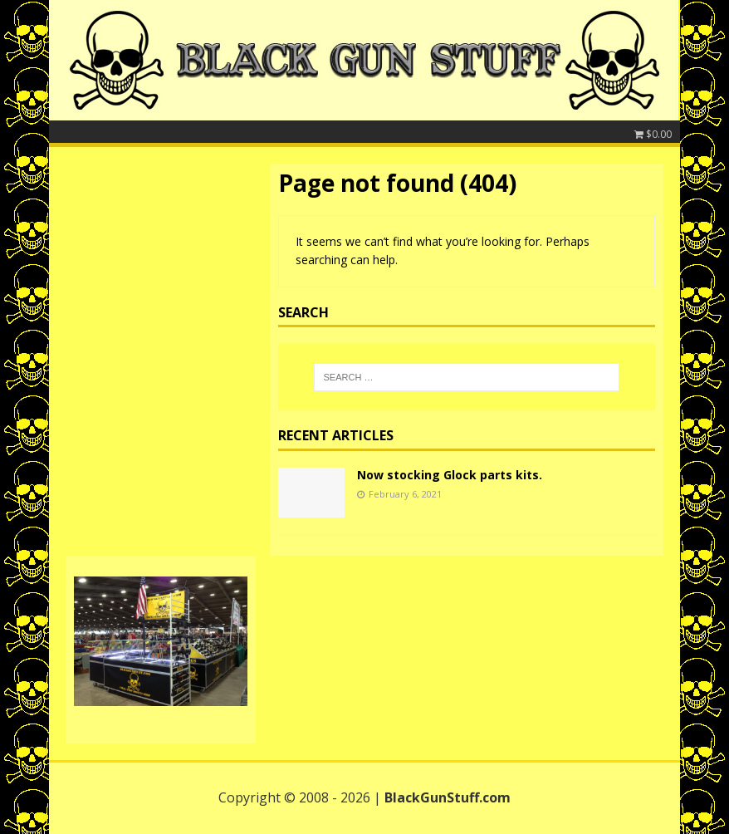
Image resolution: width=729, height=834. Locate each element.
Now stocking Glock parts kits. (449, 475)
